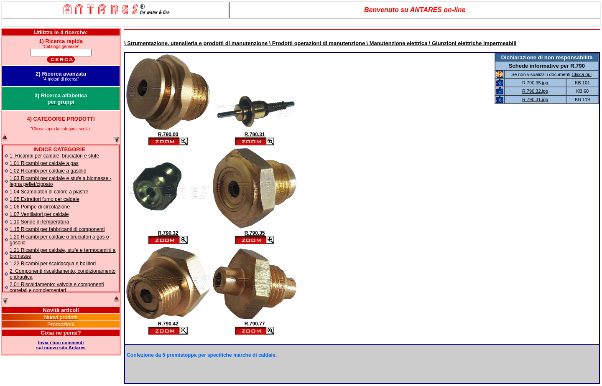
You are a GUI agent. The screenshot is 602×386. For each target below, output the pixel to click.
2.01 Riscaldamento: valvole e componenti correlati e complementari (57, 287)
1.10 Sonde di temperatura (39, 222)
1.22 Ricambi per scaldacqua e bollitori (53, 264)
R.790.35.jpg (535, 82)
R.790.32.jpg (535, 91)
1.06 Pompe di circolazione (40, 207)
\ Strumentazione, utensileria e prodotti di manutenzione (196, 43)
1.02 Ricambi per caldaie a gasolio (48, 171)
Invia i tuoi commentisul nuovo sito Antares (61, 345)
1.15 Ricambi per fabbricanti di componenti (57, 229)
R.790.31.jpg (535, 99)
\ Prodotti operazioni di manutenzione (316, 43)
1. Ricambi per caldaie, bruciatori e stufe (54, 156)
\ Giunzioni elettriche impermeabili (471, 43)
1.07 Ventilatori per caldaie (39, 214)
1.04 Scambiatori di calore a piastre (49, 192)
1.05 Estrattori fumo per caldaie (44, 199)
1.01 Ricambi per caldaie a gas (44, 163)
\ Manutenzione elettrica (396, 43)
